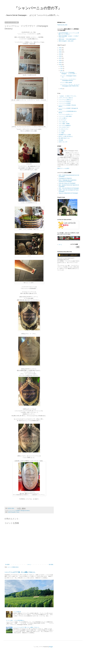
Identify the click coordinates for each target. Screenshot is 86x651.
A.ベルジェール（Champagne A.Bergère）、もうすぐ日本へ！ (68, 73)
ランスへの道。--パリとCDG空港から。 (15, 620)
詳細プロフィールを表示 (63, 168)
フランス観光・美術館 (64, 123)
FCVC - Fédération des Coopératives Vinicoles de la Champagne (67, 180)
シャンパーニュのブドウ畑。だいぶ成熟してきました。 (20, 572)
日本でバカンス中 (63, 142)
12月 (61, 66)
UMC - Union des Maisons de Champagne (69, 188)
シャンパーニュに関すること (66, 99)
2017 (60, 58)
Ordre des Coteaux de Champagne (67, 183)
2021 (60, 50)
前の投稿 (51, 564)
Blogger (51, 646)
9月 (61, 88)
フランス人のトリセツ (64, 127)
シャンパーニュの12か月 (65, 101)
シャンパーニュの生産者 (65, 103)
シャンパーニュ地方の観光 (65, 116)
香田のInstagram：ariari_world (66, 41)
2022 (60, 47)
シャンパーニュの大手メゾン (66, 114)
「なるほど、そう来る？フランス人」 (68, 96)
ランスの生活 (62, 131)
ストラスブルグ (62, 120)
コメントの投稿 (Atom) (12, 567)
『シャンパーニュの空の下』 (33, 8)
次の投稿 (7, 564)
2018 (60, 56)
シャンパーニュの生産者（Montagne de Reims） (19, 510)
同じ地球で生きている (64, 138)
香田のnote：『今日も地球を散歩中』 (68, 39)
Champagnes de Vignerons (65, 178)
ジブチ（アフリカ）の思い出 (66, 97)
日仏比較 (61, 140)
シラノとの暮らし (63, 118)
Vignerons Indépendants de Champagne (68, 193)
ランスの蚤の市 (17, 611)
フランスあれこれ (63, 121)
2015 (60, 62)
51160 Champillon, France (13, 512)
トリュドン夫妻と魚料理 (66, 82)
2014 (60, 64)
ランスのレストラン (63, 129)
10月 (61, 70)
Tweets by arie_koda (62, 24)
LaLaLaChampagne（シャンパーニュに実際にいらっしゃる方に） (69, 33)
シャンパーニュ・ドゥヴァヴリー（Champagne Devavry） (68, 80)
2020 (60, 52)
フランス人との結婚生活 (65, 125)
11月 (61, 68)
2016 (60, 60)
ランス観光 (61, 132)
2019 (60, 54)
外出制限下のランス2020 (65, 134)
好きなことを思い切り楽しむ (66, 136)
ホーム (29, 564)
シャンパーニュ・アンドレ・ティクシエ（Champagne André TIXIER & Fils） (69, 85)
